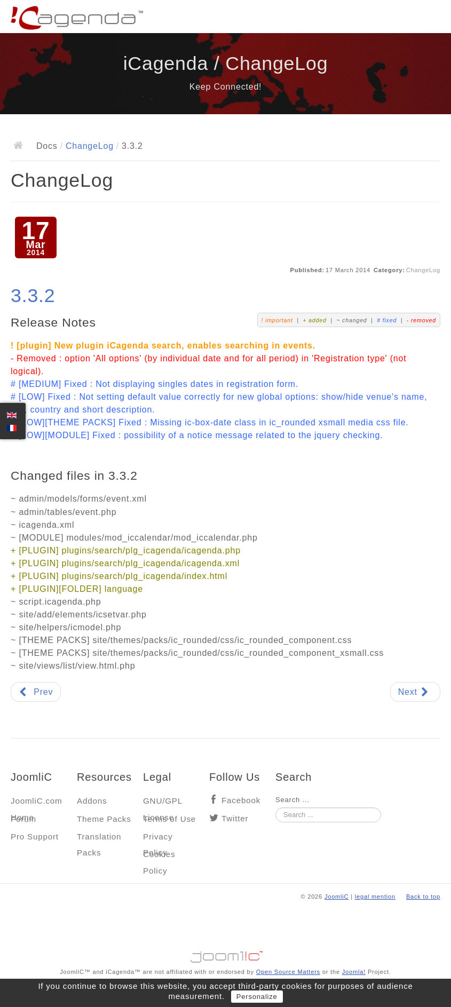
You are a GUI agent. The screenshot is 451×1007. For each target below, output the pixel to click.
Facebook (240, 800)
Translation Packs (99, 839)
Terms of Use (169, 818)
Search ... (292, 800)
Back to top (423, 896)
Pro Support (35, 836)
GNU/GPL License (162, 803)
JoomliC (337, 896)
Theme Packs (104, 818)
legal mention (375, 896)
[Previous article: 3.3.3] (36, 692)
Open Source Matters (288, 972)
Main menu (432, 19)
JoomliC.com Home (36, 803)
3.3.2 (33, 295)
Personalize (257, 997)
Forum (23, 818)
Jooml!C (225, 954)
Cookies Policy (159, 857)
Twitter (234, 818)
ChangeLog (90, 145)
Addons (92, 800)
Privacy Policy (157, 839)
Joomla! (354, 972)
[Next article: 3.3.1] (415, 692)
